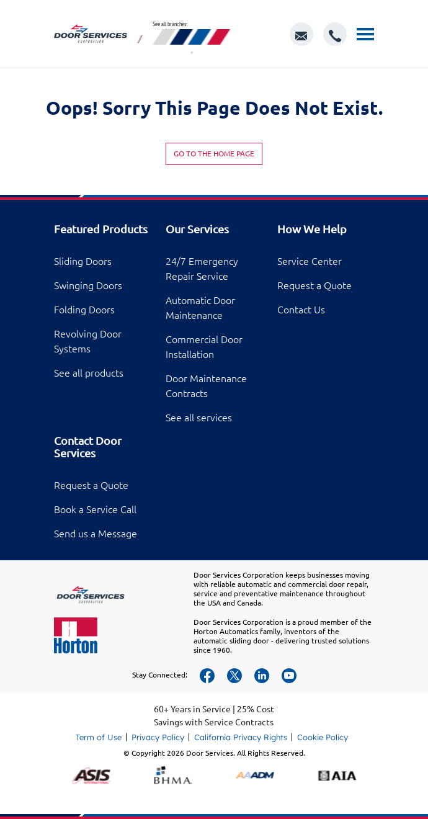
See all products (88, 372)
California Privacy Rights (240, 737)
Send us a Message (95, 533)
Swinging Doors (88, 285)
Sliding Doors (83, 261)
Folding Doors (84, 309)
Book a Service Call (95, 509)
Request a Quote (314, 285)
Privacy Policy (158, 737)
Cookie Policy (322, 737)
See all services (199, 417)
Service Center (309, 261)
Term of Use (99, 737)
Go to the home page (214, 154)
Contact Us (301, 309)
